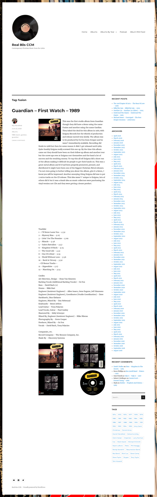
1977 (130, 414)
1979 (141, 414)
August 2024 (118, 182)
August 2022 (118, 238)
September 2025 (119, 152)
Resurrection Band (133, 449)
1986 (114, 422)
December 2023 (119, 201)
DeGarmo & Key (133, 434)
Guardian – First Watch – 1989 (46, 110)
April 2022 (117, 248)
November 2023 (119, 203)
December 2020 (119, 285)
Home (84, 32)
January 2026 (118, 143)
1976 (125, 414)
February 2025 (119, 168)
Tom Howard (117, 461)
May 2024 (117, 189)
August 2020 (118, 295)
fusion (18, 135)
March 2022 (118, 250)
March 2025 (118, 166)
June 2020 (117, 299)
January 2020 (118, 311)
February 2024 (119, 196)
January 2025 (118, 171)
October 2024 (118, 178)
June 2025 (117, 159)
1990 (136, 422)
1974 (114, 414)
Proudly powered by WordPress (34, 487)
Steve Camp (134, 453)
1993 (119, 426)
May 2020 (117, 302)
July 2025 (117, 157)
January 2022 (118, 255)
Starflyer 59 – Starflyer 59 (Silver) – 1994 (128, 110)
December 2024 (119, 173)
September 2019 (119, 320)
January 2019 (118, 339)
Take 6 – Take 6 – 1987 (133, 376)
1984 (135, 418)
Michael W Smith (134, 442)
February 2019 (119, 337)
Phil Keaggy (135, 446)
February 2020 (119, 309)
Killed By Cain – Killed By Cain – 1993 (127, 108)
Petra (127, 446)
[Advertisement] (78, 78)
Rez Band (116, 453)
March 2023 (118, 222)
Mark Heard (121, 442)
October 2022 (118, 234)
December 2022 (119, 229)
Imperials (127, 438)
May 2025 (117, 161)
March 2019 (118, 334)
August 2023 (118, 210)
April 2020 (117, 304)
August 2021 (118, 267)
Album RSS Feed (137, 32)
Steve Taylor (117, 457)
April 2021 (117, 276)
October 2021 (118, 262)
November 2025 (119, 147)
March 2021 (118, 278)
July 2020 (117, 297)
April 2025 (117, 164)
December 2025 (119, 145)
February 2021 (119, 281)
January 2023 (118, 227)
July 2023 (117, 213)
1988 (125, 422)
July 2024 (117, 185)
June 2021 (117, 271)
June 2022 (117, 243)
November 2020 (119, 288)
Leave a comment (18, 140)
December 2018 (119, 341)
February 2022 (119, 253)
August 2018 (118, 351)
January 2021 (118, 283)
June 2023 (117, 215)
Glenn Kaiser (117, 438)
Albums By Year (107, 32)
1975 (119, 414)
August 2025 (118, 154)
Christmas (116, 430)
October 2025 (118, 150)
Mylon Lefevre (118, 446)
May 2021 (117, 274)
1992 (114, 426)
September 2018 (119, 348)
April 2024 (117, 192)
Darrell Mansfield (119, 434)
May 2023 (117, 217)
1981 (119, 418)
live (114, 442)
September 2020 (119, 292)
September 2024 (119, 180)
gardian (24, 135)
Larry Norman (138, 438)
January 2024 (118, 199)
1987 (119, 422)
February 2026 (119, 140)
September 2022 (119, 236)
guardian (15, 137)
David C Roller (118, 367)
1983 (130, 418)
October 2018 (118, 346)
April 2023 (117, 220)
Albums (93, 32)
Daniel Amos (126, 430)
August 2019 (118, 323)
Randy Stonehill (118, 449)
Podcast (123, 32)
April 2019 (117, 332)
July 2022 (117, 241)
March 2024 (118, 194)
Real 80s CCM (23, 45)
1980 (114, 418)
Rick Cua (125, 453)
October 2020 (118, 290)
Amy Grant (138, 426)
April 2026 (117, 136)
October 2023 (118, 206)
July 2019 (117, 325)
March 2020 (118, 306)
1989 (13, 135)
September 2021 (119, 264)
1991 (141, 422)
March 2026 (118, 138)
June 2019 (117, 327)
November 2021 (119, 260)
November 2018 (119, 344)
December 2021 (119, 257)
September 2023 (119, 208)
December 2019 (119, 313)
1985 (141, 418)
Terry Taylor (135, 457)
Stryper (126, 457)
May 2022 (117, 245)
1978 (135, 414)
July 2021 (117, 269)
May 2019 (117, 330)
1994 (125, 426)
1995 (130, 426)
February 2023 (119, 224)
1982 (124, 418)
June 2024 (117, 187)
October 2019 (118, 318)
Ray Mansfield (17, 125)
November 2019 (119, 316)
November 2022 (119, 231)
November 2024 (119, 175)
